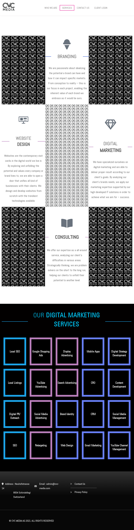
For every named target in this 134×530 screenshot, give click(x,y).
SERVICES (67, 7)
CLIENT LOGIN (100, 7)
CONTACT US (83, 7)
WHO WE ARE (50, 7)
